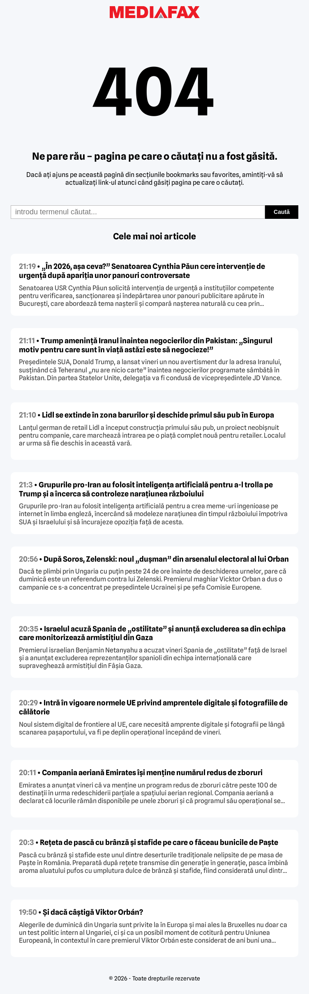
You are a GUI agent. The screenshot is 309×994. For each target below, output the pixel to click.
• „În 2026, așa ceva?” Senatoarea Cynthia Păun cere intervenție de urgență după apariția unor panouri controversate (142, 271)
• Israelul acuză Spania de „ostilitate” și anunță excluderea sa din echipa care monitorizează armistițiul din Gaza (152, 633)
